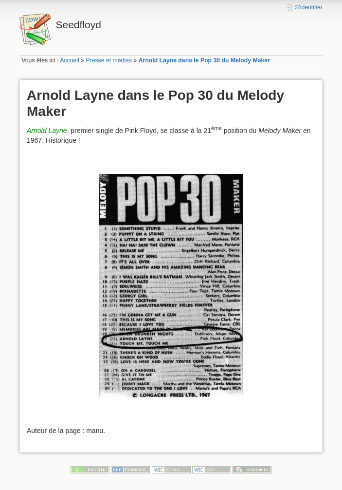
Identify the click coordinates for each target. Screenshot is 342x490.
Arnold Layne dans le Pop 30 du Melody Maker (204, 60)
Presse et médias (109, 60)
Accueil (69, 60)
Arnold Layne (47, 130)
